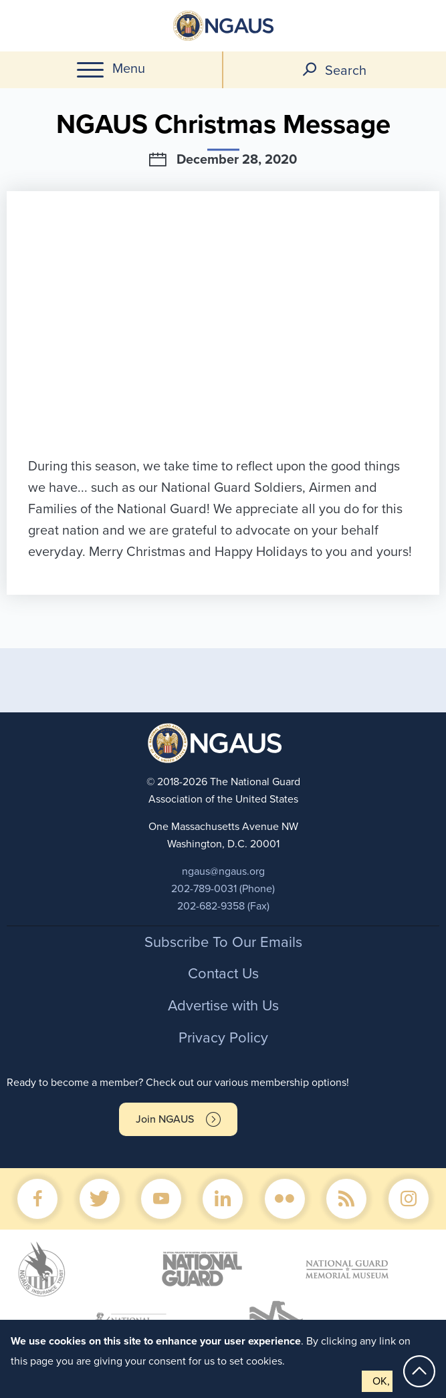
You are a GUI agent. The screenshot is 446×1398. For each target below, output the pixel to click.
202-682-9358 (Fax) (223, 906)
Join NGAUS (165, 1119)
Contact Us (223, 973)
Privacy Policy (223, 1037)
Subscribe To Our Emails (223, 942)
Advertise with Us (223, 1005)
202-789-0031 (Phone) (223, 888)
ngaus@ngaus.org (223, 871)
